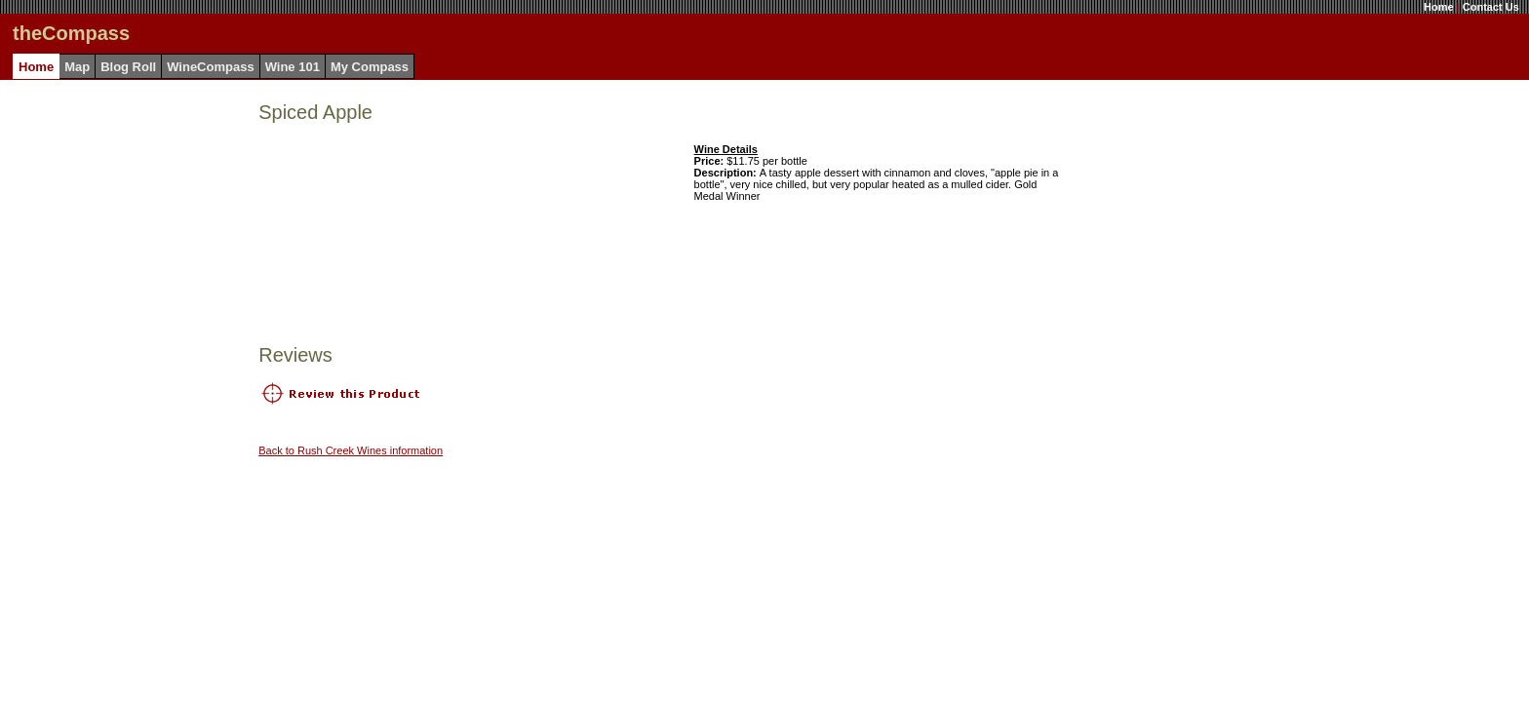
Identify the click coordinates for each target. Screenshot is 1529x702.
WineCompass (210, 66)
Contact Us (1491, 7)
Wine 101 (292, 66)
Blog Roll (128, 66)
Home (1439, 7)
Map (77, 66)
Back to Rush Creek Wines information (350, 450)
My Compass (370, 66)
